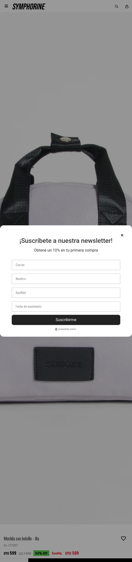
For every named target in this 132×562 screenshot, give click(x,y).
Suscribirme (66, 319)
